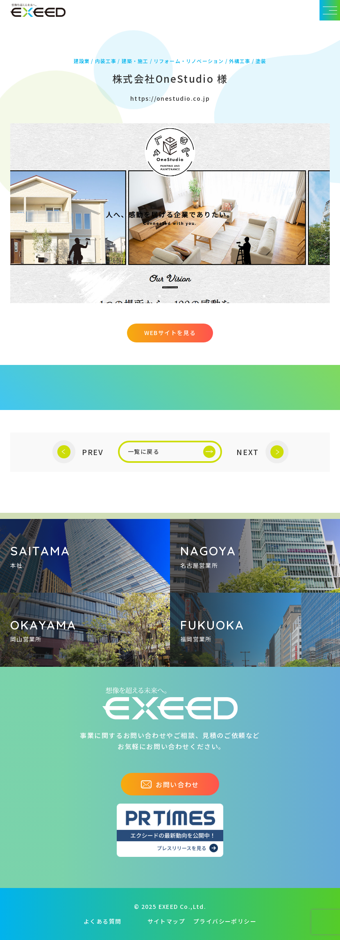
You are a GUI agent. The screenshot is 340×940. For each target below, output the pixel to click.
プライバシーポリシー (224, 921)
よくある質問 (102, 921)
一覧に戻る (171, 452)
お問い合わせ (170, 784)
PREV (78, 452)
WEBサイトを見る (170, 332)
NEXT (262, 452)
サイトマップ (166, 921)
